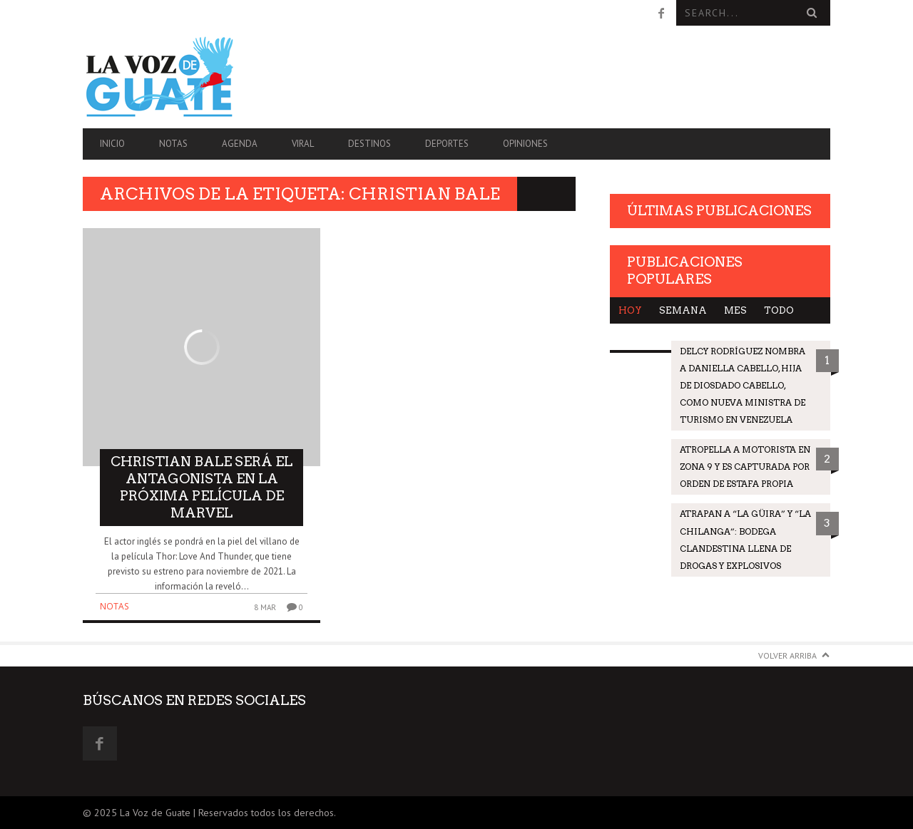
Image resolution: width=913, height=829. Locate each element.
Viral (303, 144)
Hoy (630, 310)
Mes (735, 310)
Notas (173, 144)
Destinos (369, 144)
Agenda (239, 144)
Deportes (447, 144)
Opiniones (525, 144)
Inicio (112, 144)
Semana (683, 310)
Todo (779, 310)
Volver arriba (787, 655)
